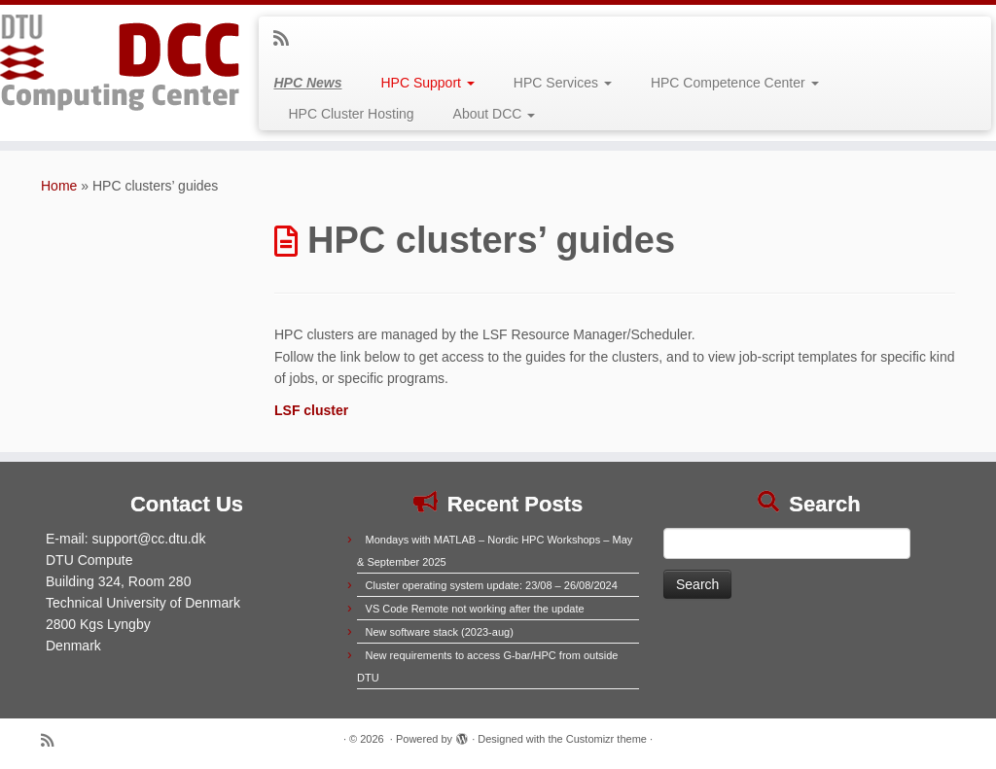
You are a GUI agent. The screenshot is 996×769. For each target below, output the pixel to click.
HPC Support (427, 82)
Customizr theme (606, 739)
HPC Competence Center (735, 82)
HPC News (307, 82)
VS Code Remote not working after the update (475, 608)
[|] (116, 63)
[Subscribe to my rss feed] (287, 39)
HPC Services (563, 82)
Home (59, 185)
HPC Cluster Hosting (350, 114)
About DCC (494, 114)
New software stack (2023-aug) (440, 632)
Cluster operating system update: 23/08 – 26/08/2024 (492, 585)
